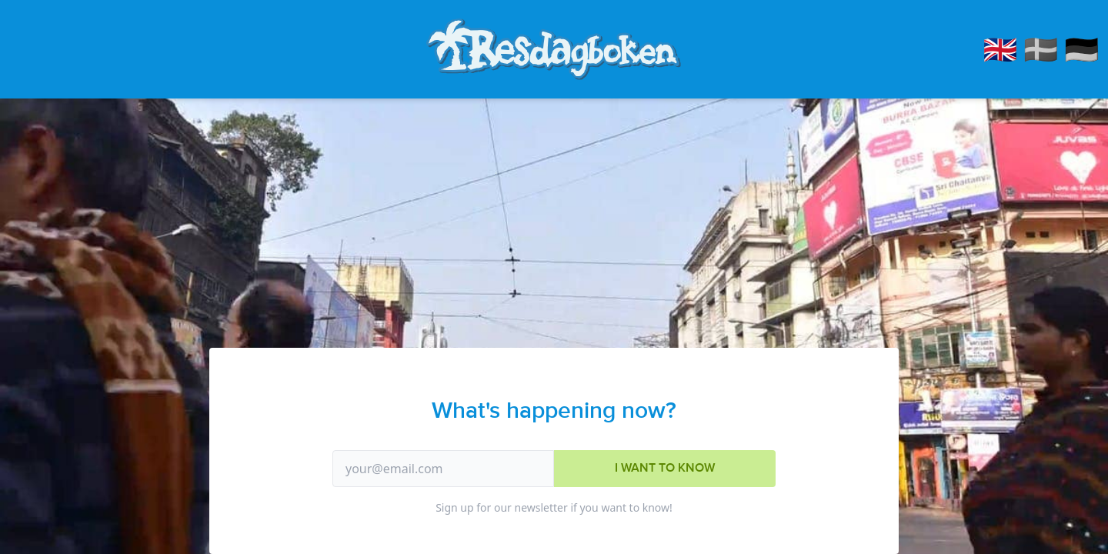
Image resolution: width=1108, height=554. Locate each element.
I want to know (665, 468)
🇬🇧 (1000, 49)
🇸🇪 (1040, 49)
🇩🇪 (1081, 49)
